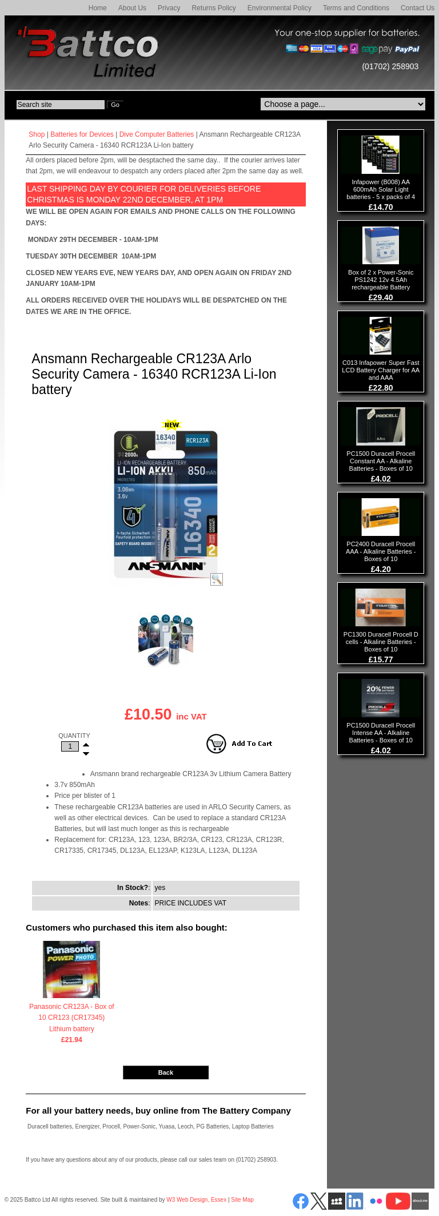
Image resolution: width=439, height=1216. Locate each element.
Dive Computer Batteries (156, 134)
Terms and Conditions (356, 8)
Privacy (169, 8)
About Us (132, 8)
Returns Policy (213, 8)
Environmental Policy (280, 8)
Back (165, 1072)
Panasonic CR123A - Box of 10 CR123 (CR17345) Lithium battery (71, 1019)
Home (98, 8)
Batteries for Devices (82, 134)
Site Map (242, 1200)
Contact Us (417, 8)
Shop (37, 134)
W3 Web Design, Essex (196, 1200)
